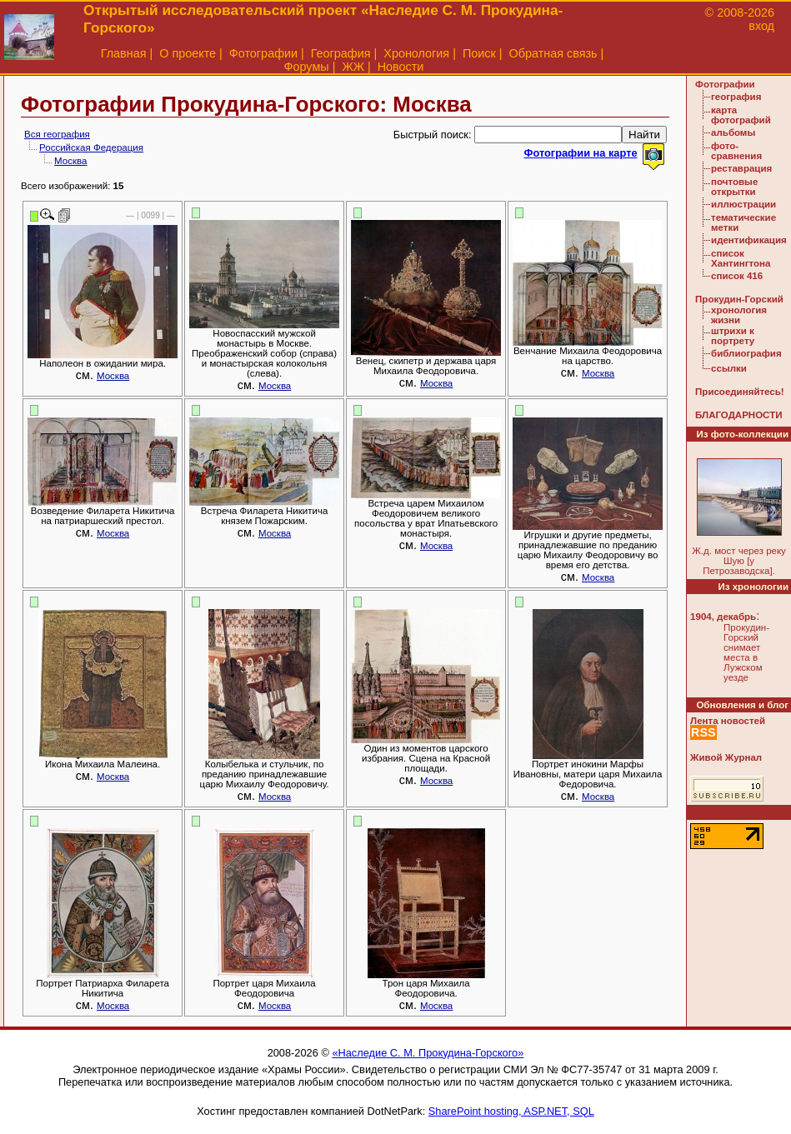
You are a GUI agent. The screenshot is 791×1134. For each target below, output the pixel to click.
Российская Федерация (91, 147)
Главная (124, 53)
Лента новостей (727, 721)
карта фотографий (741, 115)
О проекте (187, 53)
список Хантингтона (740, 258)
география (736, 97)
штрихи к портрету (732, 336)
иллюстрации (743, 204)
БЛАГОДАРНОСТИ (738, 415)
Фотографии (263, 53)
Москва (70, 161)
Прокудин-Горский (739, 299)
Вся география (57, 134)
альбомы (733, 132)
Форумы (306, 66)
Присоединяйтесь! (739, 392)
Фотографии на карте (580, 153)
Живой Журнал (726, 757)
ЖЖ (353, 66)
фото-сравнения (736, 151)
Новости (401, 66)
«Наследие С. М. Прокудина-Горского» (427, 1053)
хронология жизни (739, 315)
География (341, 53)
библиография (746, 353)
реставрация (741, 168)
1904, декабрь (723, 617)
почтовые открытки (734, 187)
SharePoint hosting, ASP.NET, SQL (511, 1111)
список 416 (737, 276)
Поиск (479, 53)
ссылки (729, 368)
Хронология (416, 53)
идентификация (749, 240)
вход (761, 25)
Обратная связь (553, 53)
